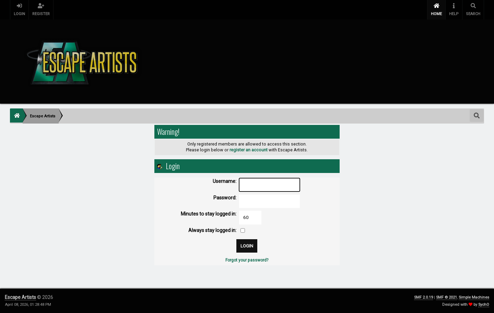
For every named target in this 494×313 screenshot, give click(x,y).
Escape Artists (20, 297)
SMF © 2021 (446, 297)
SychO (483, 304)
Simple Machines (474, 297)
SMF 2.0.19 (423, 297)
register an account (249, 149)
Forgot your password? (246, 260)
